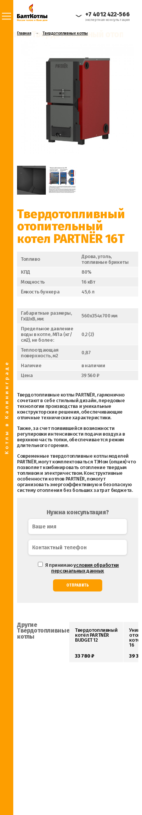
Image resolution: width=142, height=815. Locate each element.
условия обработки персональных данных (85, 568)
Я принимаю (78, 568)
